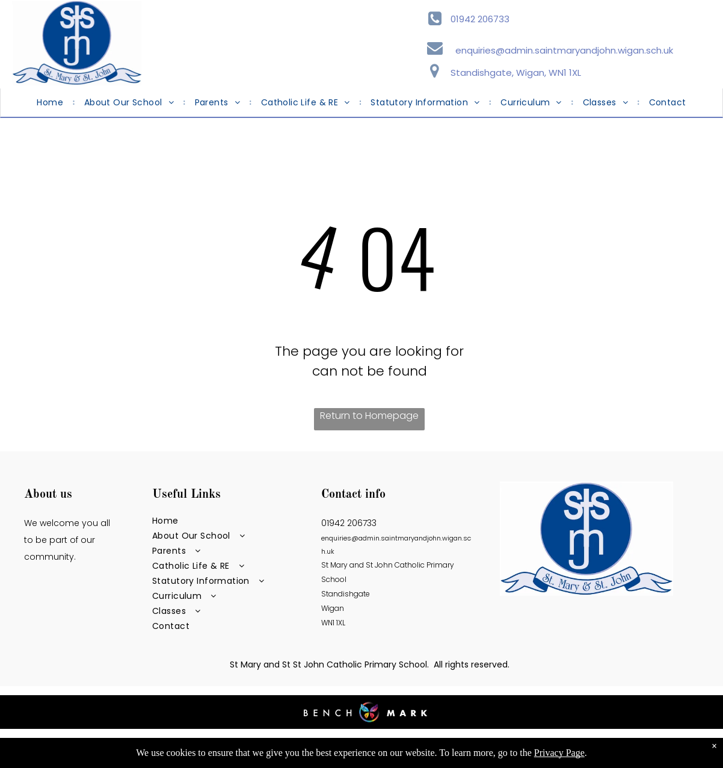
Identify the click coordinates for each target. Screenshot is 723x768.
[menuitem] (51, 102)
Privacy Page (559, 753)
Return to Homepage (369, 416)
